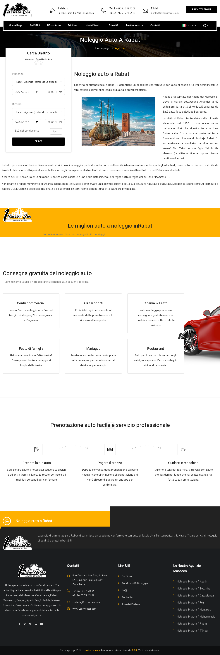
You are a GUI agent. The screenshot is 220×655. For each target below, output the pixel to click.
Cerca (38, 141)
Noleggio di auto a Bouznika (193, 588)
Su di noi (35, 25)
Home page (15, 25)
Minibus (72, 25)
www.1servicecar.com (84, 608)
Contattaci (128, 597)
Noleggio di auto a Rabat (192, 623)
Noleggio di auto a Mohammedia (196, 616)
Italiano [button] (189, 25)
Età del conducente (27, 130)
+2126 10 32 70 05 (83, 591)
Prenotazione (201, 9)
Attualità (113, 25)
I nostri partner (131, 604)
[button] (205, 25)
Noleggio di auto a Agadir (192, 581)
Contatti (155, 25)
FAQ (124, 590)
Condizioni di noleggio (135, 583)
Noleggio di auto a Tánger (192, 630)
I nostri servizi (93, 25)
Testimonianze (134, 25)
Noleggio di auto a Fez (190, 602)
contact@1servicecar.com (165, 13)
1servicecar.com (91, 650)
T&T (134, 650)
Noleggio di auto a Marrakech (194, 609)
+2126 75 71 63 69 (83, 595)
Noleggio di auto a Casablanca (195, 595)
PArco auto (54, 25)
